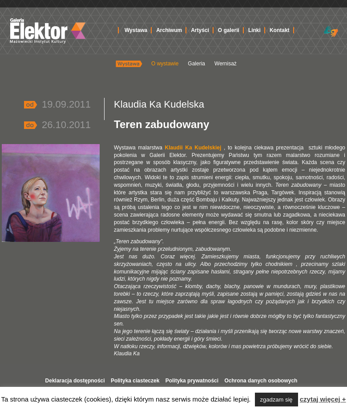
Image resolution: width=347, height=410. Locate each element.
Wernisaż (225, 63)
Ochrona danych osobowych (260, 381)
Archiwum (169, 30)
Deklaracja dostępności (75, 381)
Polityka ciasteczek (135, 381)
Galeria (196, 63)
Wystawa (136, 30)
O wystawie (164, 63)
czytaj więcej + (323, 399)
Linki (254, 30)
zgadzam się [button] (276, 399)
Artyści (200, 30)
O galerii (228, 30)
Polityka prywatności (191, 381)
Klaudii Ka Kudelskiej (191, 148)
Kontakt (280, 30)
